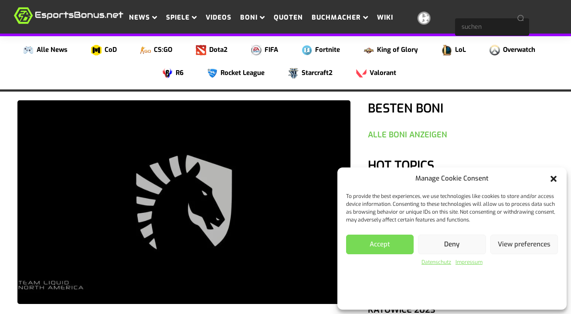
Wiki (385, 17)
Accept (380, 244)
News (143, 17)
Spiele (181, 17)
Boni (252, 17)
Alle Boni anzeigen (407, 135)
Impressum (469, 262)
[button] (553, 178)
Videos (218, 17)
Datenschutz (436, 262)
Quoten (288, 17)
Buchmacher (340, 17)
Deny (451, 244)
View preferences (524, 244)
